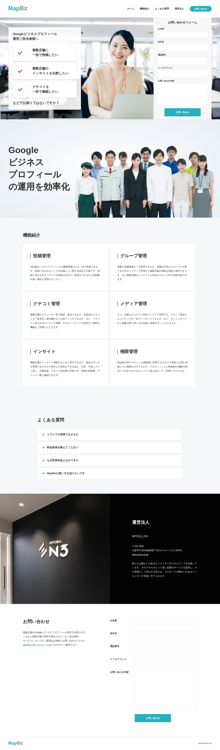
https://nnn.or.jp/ (140, 554)
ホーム (130, 8)
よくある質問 (162, 8)
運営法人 (179, 8)
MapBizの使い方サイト (35, 645)
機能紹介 (144, 8)
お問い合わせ (200, 9)
